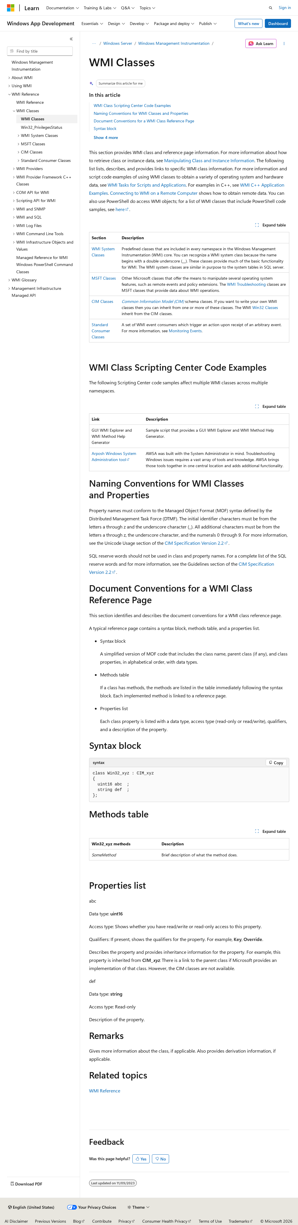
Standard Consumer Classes (101, 331)
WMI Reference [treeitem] (30, 102)
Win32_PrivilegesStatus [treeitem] (41, 127)
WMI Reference (104, 1091)
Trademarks (239, 1221)
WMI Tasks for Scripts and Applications (147, 185)
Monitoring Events (185, 330)
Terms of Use (210, 1221)
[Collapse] (71, 39)
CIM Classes (102, 301)
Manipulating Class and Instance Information (209, 160)
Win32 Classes (265, 307)
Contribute (101, 1221)
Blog (77, 1221)
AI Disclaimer (16, 1221)
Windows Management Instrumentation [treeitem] (32, 65)
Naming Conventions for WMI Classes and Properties (141, 113)
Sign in (285, 7)
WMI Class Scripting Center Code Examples (132, 105)
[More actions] (284, 43)
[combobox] (40, 51)
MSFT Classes (104, 278)
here (120, 209)
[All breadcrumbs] (94, 43)
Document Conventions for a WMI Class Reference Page (144, 121)
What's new (248, 23)
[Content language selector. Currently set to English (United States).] (31, 1207)
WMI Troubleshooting (246, 284)
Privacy (124, 1221)
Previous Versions (50, 1221)
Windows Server (117, 43)
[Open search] (270, 8)
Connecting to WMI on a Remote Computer (154, 193)
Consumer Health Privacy (164, 1221)
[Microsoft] (11, 8)
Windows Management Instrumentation (174, 43)
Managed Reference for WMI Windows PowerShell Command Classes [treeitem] (44, 264)
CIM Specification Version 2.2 (194, 543)
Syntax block (105, 128)
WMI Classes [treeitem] (32, 119)
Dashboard (278, 23)
